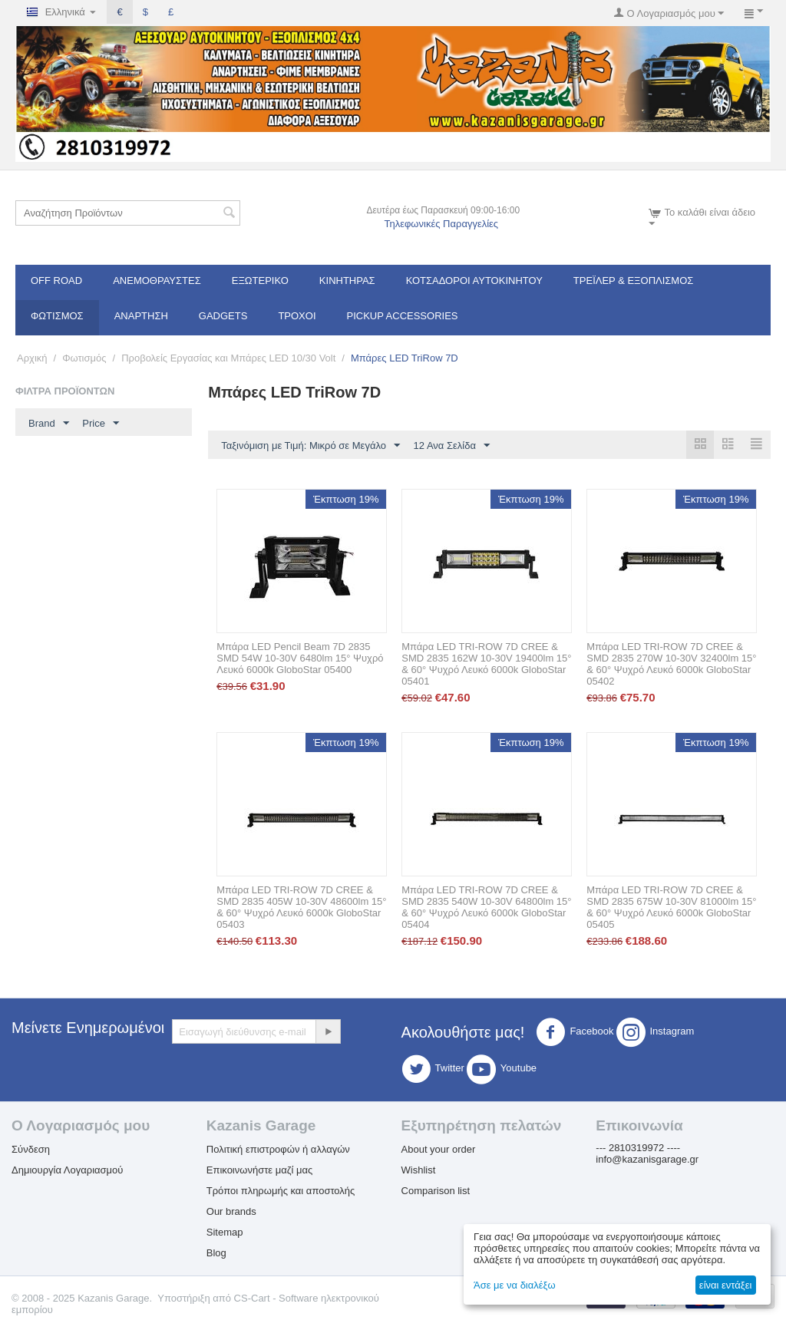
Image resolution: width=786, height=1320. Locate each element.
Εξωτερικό (260, 280)
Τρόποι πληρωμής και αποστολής (280, 1190)
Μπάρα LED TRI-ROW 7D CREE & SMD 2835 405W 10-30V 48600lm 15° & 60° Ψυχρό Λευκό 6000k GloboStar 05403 (301, 907)
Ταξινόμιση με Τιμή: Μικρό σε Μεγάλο (310, 446)
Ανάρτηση (141, 316)
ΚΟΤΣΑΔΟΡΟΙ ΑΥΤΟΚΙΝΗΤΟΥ (474, 280)
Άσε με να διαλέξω (515, 1285)
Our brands (231, 1211)
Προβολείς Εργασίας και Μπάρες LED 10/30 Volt (228, 358)
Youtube (502, 1069)
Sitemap (224, 1232)
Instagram (655, 1032)
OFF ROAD (56, 280)
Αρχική (32, 358)
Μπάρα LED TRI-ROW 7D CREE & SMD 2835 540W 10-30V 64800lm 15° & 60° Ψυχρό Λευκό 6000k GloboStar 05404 (486, 907)
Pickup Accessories (402, 316)
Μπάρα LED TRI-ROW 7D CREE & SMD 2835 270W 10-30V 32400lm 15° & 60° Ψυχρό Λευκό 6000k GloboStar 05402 (671, 664)
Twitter (432, 1069)
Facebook (574, 1032)
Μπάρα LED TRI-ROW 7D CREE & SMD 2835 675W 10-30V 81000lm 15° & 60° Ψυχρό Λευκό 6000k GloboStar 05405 (671, 907)
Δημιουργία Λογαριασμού (67, 1170)
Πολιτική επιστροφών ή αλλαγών (278, 1149)
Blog (216, 1253)
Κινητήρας (347, 280)
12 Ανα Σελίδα (452, 446)
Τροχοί (296, 316)
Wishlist (418, 1170)
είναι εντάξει (725, 1285)
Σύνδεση (31, 1149)
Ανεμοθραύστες (157, 280)
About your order (438, 1149)
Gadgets (223, 316)
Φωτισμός (57, 316)
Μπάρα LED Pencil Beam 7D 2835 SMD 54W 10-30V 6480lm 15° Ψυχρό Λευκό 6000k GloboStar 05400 (299, 658)
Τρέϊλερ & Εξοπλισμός (633, 280)
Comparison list (436, 1190)
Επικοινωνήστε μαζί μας (259, 1170)
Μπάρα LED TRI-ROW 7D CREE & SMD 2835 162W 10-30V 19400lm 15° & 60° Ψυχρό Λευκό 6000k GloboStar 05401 (486, 664)
